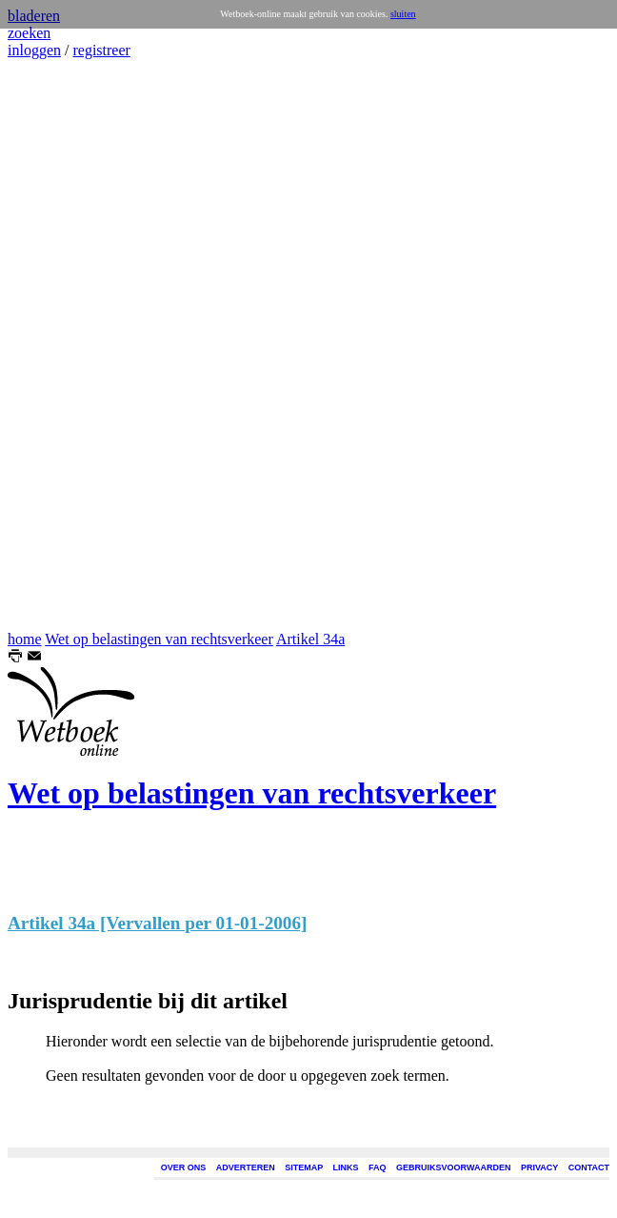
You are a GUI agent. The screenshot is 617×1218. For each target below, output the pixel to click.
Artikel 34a (310, 639)
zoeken (29, 33)
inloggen (34, 50)
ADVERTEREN (245, 1167)
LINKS (346, 1167)
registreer (100, 50)
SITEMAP (304, 1167)
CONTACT (588, 1167)
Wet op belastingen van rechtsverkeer (159, 639)
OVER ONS (184, 1167)
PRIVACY (539, 1167)
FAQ (377, 1167)
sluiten (403, 14)
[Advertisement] (65, 345)
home (25, 639)
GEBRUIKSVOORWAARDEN (453, 1167)
